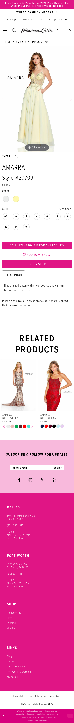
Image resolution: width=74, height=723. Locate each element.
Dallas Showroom (16, 667)
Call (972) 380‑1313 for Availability (37, 245)
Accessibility (55, 696)
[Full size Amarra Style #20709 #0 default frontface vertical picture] (37, 99)
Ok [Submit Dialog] (70, 715)
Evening (11, 623)
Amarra (21, 42)
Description (13, 275)
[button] (5, 30)
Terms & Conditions (37, 696)
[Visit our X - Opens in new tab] (42, 480)
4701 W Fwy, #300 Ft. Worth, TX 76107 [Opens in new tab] (17, 566)
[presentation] (18, 385)
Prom (10, 618)
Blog (9, 656)
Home (7, 42)
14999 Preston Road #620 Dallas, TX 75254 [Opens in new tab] (21, 517)
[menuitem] (37, 12)
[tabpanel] (37, 99)
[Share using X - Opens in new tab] (16, 156)
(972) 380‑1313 (15, 525)
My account (13, 677)
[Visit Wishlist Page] (59, 30)
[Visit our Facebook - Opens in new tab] (19, 480)
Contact (11, 661)
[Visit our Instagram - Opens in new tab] (30, 480)
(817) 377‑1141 (14, 574)
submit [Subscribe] (58, 468)
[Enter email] (37, 468)
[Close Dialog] (3, 716)
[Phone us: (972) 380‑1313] (17, 19)
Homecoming (14, 613)
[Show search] (14, 30)
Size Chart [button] (65, 209)
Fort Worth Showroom (19, 672)
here (45, 720)
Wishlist (11, 628)
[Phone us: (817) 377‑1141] (54, 19)
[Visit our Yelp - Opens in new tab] (54, 480)
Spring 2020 (39, 42)
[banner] (37, 30)
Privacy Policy (19, 696)
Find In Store (37, 264)
